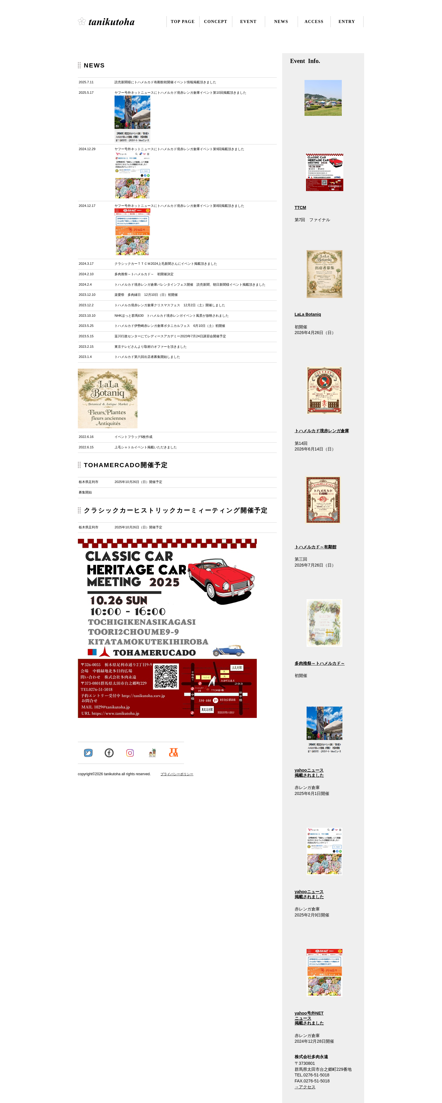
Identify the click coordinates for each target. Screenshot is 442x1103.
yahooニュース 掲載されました (319, 742)
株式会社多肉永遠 (114, 21)
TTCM (300, 207)
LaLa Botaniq (308, 314)
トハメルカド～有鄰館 (315, 546)
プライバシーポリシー (176, 774)
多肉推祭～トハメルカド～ (320, 663)
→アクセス (305, 1086)
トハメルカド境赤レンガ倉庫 (322, 430)
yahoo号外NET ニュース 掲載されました (319, 987)
